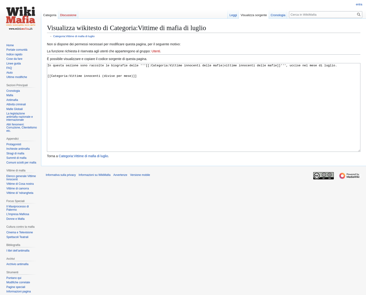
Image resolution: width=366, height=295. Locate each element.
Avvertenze (120, 192)
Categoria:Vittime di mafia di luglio (74, 36)
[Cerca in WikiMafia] (325, 14)
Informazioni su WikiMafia (95, 192)
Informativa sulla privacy (61, 192)
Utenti (155, 51)
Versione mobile (140, 192)
